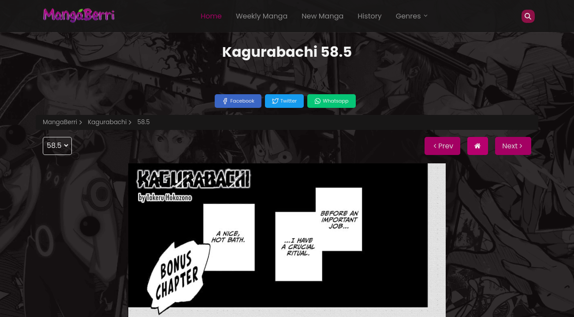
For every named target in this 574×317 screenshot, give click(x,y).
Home (211, 16)
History (369, 16)
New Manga (322, 16)
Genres (412, 16)
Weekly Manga (261, 16)
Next (513, 146)
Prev (442, 146)
